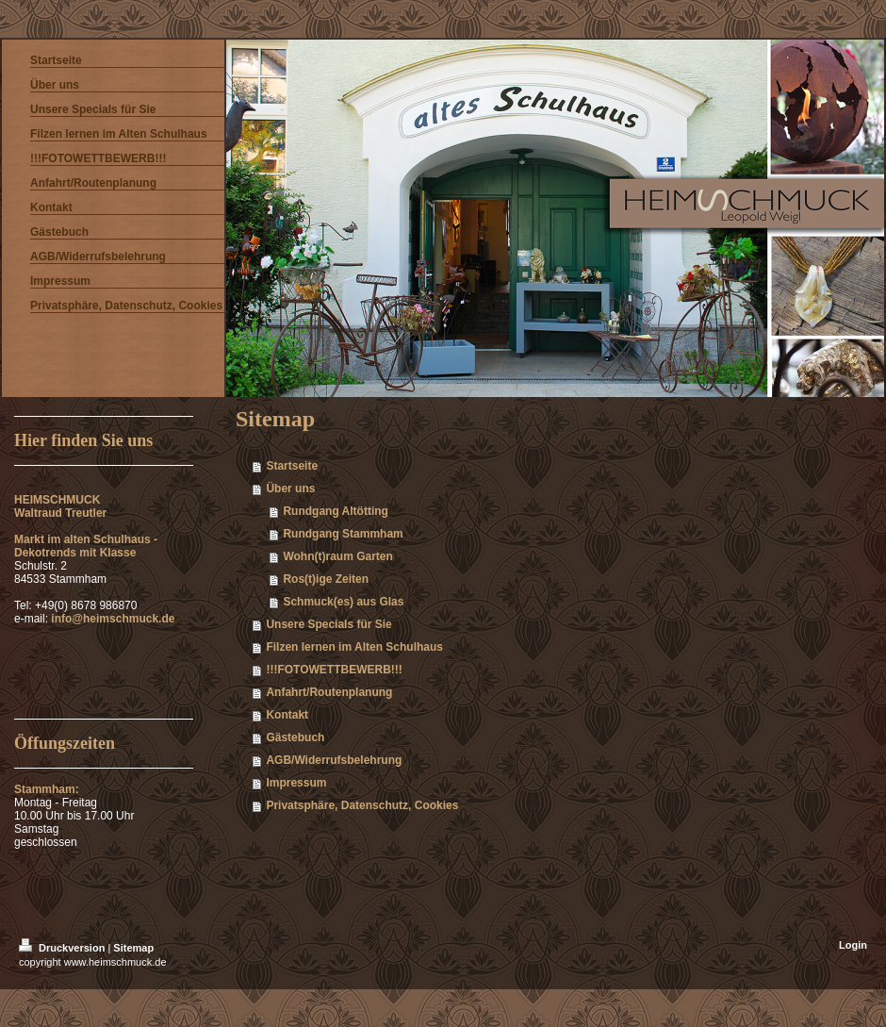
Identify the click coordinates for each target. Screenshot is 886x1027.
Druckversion (63, 947)
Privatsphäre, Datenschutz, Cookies (362, 805)
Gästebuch (295, 737)
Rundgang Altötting (335, 511)
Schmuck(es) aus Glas (343, 601)
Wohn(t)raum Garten (337, 556)
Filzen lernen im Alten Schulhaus (354, 647)
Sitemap (133, 947)
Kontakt (287, 714)
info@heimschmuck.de (112, 618)
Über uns (290, 488)
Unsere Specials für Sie (328, 624)
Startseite (292, 465)
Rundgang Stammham (342, 533)
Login (853, 945)
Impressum (296, 782)
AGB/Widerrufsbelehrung (334, 760)
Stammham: (51, 789)
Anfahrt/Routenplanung (329, 692)
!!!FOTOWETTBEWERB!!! (334, 669)
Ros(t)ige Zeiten (326, 579)
